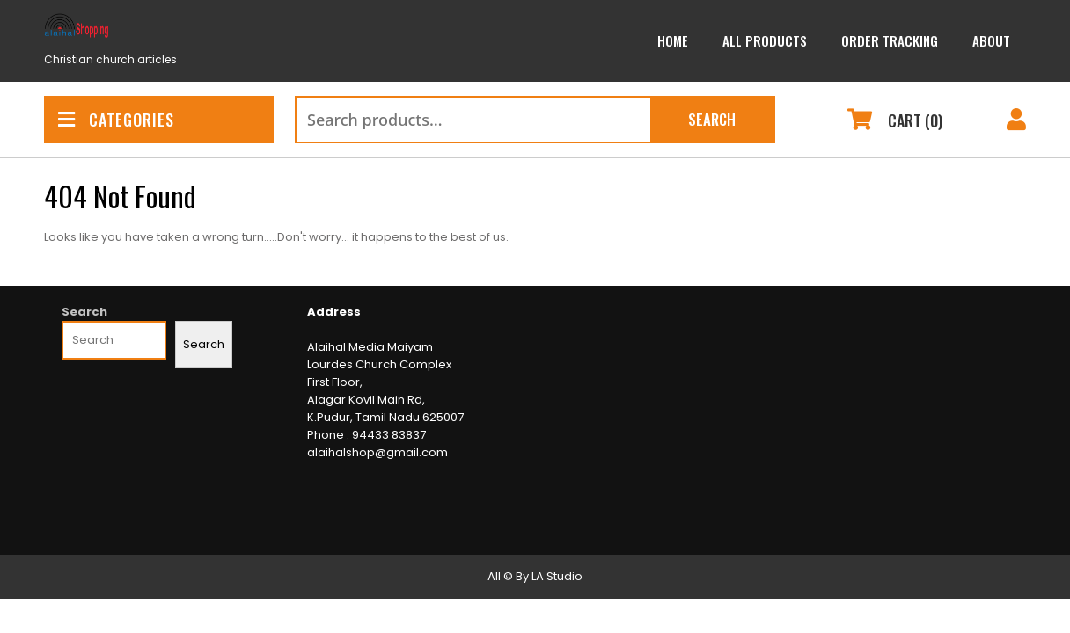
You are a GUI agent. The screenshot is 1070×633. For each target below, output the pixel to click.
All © (500, 576)
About (991, 40)
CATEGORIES (116, 119)
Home (672, 40)
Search (712, 119)
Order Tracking (889, 40)
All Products (764, 40)
